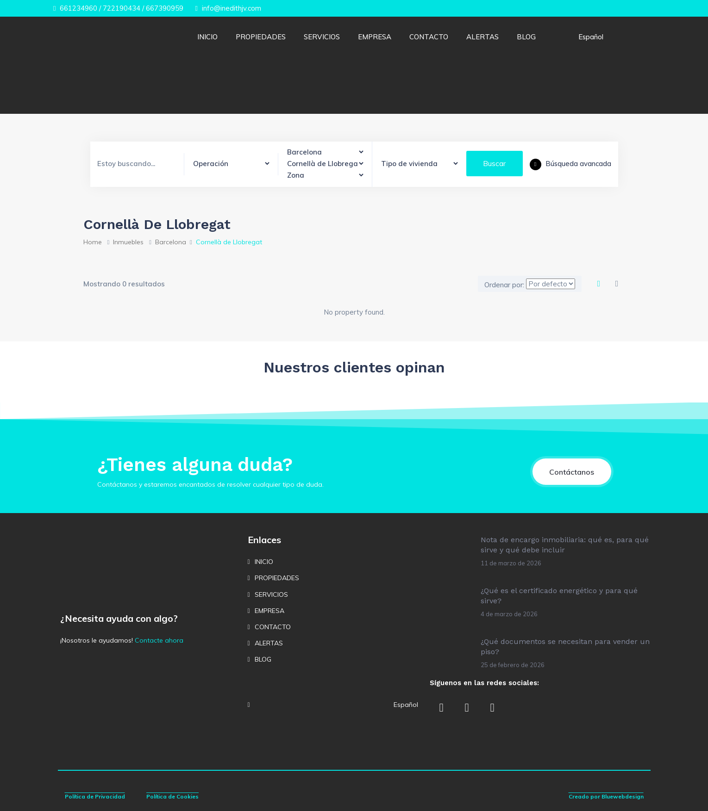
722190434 (121, 8)
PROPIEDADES (261, 36)
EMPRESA (374, 36)
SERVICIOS (322, 36)
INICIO (207, 36)
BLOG (526, 36)
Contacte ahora (159, 640)
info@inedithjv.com (228, 8)
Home (92, 242)
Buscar (494, 163)
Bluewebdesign (622, 796)
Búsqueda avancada (570, 163)
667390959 (164, 8)
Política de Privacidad (95, 796)
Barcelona (170, 242)
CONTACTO (428, 36)
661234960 (75, 8)
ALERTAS (482, 36)
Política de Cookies (172, 796)
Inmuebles (128, 242)
